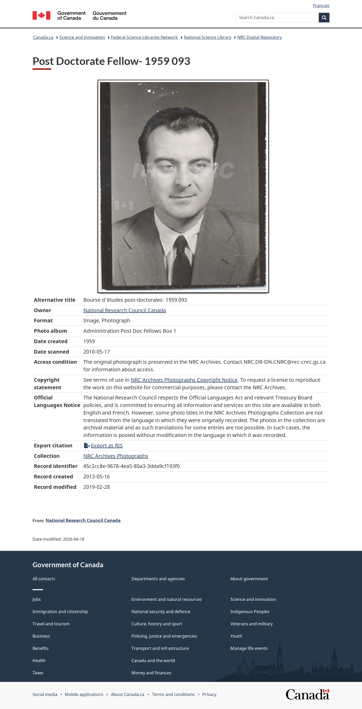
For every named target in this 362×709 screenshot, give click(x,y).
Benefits (41, 648)
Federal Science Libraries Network (144, 37)
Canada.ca (43, 37)
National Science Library (207, 37)
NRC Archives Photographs (115, 455)
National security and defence (161, 611)
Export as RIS (103, 445)
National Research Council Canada (124, 310)
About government (249, 579)
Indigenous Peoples (250, 611)
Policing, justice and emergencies (164, 636)
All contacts (44, 579)
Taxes (38, 673)
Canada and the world (153, 660)
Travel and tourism (51, 624)
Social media (45, 694)
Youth (236, 636)
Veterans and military (251, 624)
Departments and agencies (158, 579)
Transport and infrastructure (160, 648)
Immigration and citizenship (60, 611)
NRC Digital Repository (259, 37)
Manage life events (249, 648)
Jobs (37, 599)
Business (41, 636)
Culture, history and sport (157, 624)
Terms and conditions (173, 694)
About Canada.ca (127, 694)
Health (39, 660)
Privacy (209, 694)
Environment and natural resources (167, 599)
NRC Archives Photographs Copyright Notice (184, 379)
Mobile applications (84, 694)
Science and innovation (82, 37)
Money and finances (151, 673)
